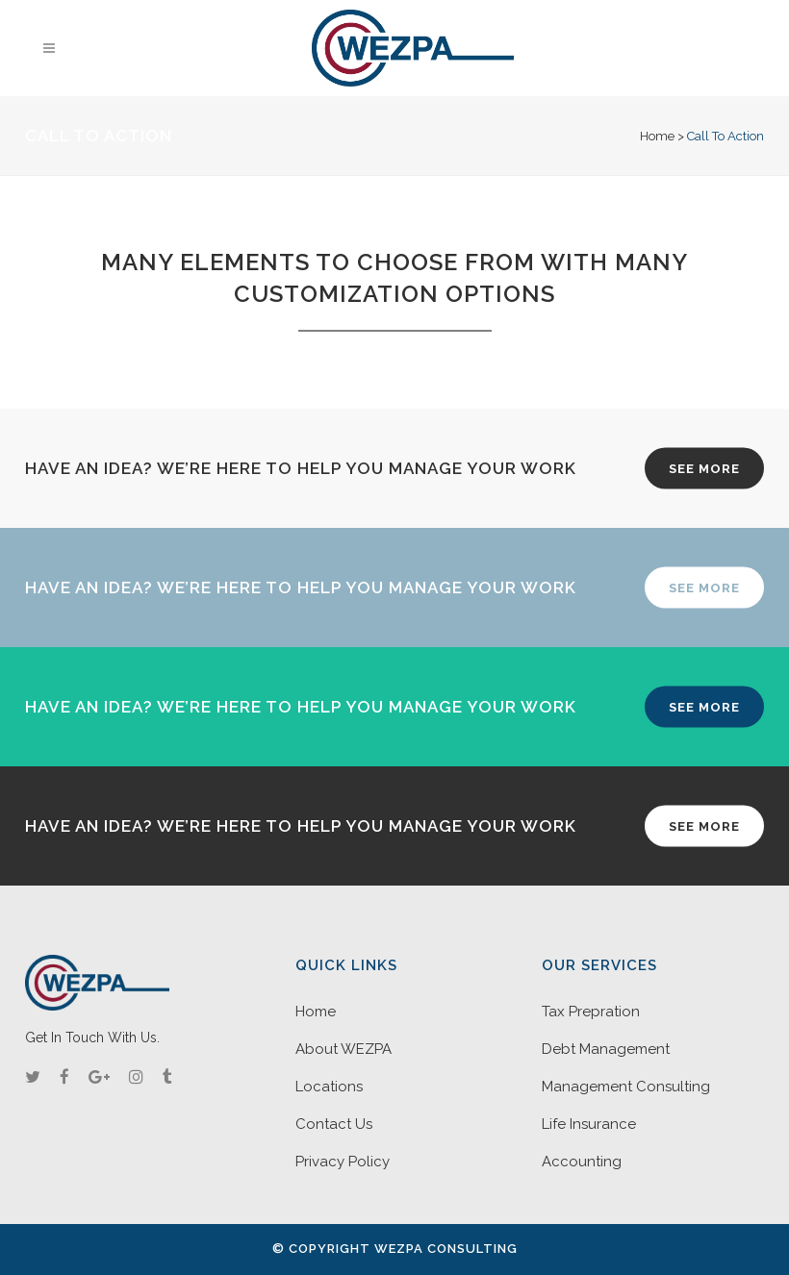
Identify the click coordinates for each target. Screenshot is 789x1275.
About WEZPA (343, 1049)
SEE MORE (704, 468)
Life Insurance (589, 1124)
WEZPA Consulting (446, 1248)
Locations (329, 1086)
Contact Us (333, 1124)
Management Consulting (626, 1086)
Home (657, 136)
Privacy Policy (342, 1161)
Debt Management (606, 1049)
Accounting (582, 1161)
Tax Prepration (591, 1011)
